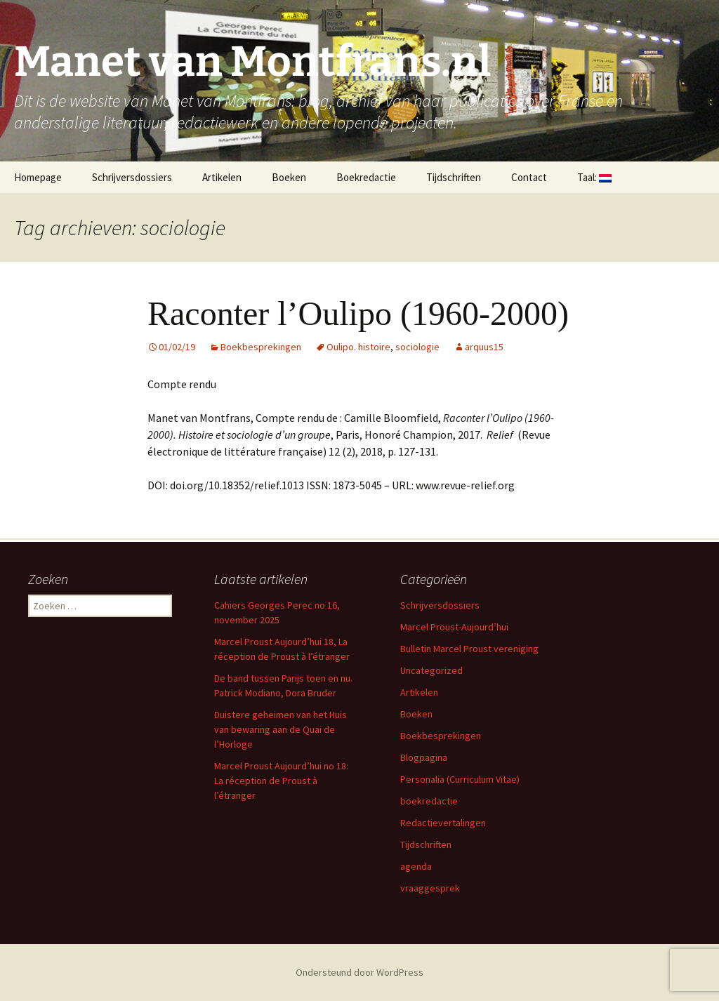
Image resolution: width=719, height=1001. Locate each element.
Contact (529, 177)
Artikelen (222, 177)
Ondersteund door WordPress (359, 972)
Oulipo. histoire (358, 346)
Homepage (38, 177)
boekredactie (429, 801)
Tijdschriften (453, 177)
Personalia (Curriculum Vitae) (460, 779)
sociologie (417, 346)
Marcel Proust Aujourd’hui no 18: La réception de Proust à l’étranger (281, 781)
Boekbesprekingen (260, 346)
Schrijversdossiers (132, 177)
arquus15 (484, 346)
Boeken (289, 177)
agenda (416, 866)
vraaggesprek (430, 888)
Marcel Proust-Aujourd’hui (454, 627)
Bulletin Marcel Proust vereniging (469, 648)
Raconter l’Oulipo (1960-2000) (358, 313)
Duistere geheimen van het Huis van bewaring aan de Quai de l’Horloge (280, 729)
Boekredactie (366, 177)
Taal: (594, 177)
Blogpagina (423, 757)
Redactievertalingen (443, 822)
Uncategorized (431, 670)
